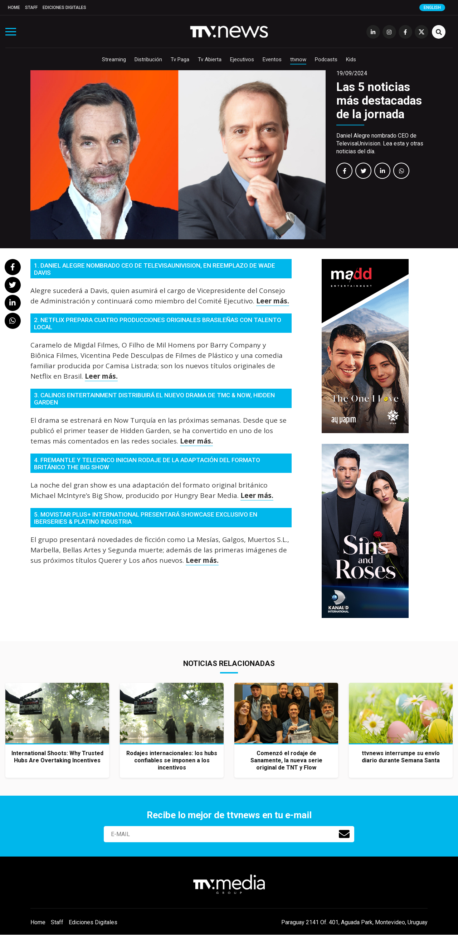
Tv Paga (180, 59)
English (432, 7)
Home (14, 7)
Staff (31, 7)
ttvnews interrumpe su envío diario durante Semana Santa (401, 757)
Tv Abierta (209, 59)
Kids (351, 59)
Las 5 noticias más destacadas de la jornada (379, 100)
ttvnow (298, 59)
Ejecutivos (242, 59)
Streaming (114, 59)
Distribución (148, 59)
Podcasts (326, 59)
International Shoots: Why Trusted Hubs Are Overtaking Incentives (57, 757)
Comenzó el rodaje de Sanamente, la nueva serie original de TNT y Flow (286, 760)
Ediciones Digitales (64, 7)
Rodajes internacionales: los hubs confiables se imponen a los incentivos (171, 760)
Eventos (272, 59)
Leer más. (272, 301)
